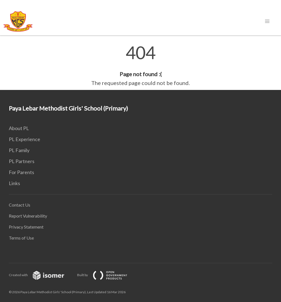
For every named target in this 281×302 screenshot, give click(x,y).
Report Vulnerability (28, 215)
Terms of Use (21, 237)
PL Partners (21, 161)
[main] (140, 65)
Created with (41, 275)
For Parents (21, 172)
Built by (106, 275)
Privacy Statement (26, 226)
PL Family (19, 150)
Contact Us (19, 204)
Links (14, 183)
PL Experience (24, 139)
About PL (19, 128)
